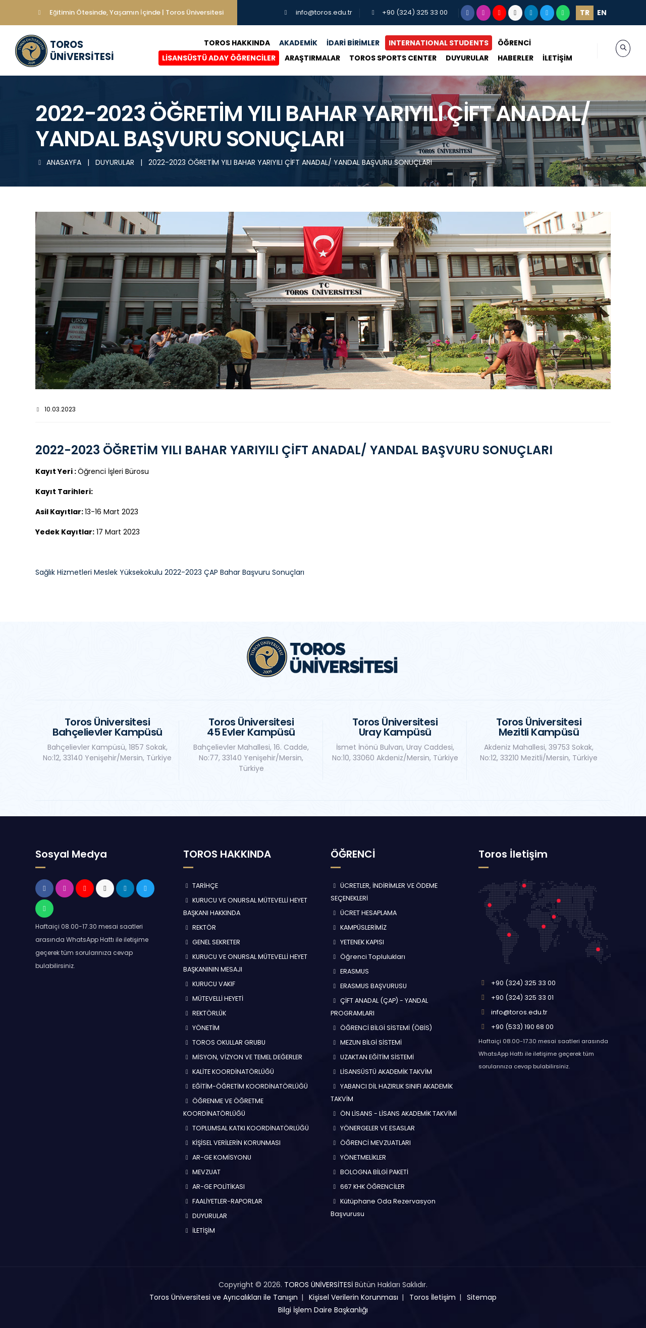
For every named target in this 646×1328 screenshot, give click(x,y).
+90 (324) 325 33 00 (415, 12)
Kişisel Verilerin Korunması (353, 1297)
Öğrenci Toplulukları (368, 956)
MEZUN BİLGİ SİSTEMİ (366, 1042)
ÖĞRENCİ (504, 43)
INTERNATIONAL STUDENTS (428, 43)
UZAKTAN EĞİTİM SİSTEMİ (372, 1057)
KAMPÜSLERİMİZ (359, 927)
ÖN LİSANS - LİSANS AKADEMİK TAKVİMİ (394, 1113)
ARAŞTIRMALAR (303, 58)
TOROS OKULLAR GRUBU (224, 1042)
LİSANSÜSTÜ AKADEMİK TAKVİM (381, 1071)
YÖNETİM (201, 1027)
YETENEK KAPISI (357, 942)
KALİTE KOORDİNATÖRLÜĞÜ (229, 1071)
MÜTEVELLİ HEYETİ (213, 998)
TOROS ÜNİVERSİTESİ (318, 1285)
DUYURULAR (457, 58)
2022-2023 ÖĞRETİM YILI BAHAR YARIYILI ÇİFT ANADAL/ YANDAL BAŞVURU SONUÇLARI (290, 162)
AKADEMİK (288, 43)
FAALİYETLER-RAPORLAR (223, 1201)
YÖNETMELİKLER (358, 1157)
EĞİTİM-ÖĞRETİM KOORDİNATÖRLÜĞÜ (245, 1086)
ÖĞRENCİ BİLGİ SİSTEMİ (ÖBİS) (381, 1027)
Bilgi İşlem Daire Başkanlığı (323, 1310)
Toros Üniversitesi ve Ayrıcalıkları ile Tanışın (223, 1297)
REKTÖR (200, 927)
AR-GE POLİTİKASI (214, 1186)
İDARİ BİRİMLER (342, 43)
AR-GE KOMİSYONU (217, 1157)
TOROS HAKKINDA (227, 43)
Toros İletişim (432, 1297)
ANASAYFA (59, 162)
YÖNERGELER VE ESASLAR (373, 1128)
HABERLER (506, 58)
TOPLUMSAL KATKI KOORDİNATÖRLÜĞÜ (246, 1128)
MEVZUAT (202, 1172)
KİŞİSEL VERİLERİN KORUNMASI (232, 1142)
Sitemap (482, 1297)
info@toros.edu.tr (324, 12)
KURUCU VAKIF (209, 984)
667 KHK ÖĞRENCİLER (368, 1186)
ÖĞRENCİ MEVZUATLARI (371, 1142)
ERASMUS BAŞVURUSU (369, 986)
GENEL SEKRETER (212, 942)
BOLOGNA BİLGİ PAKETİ (369, 1172)
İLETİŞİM (548, 58)
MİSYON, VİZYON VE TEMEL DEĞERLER (243, 1057)
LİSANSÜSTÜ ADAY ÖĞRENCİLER (209, 58)
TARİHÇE (201, 885)
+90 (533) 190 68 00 (522, 1026)
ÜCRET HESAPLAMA (364, 913)
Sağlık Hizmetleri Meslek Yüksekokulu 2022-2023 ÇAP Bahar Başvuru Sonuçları (169, 572)
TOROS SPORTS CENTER (383, 58)
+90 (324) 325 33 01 (522, 997)
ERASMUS (350, 971)
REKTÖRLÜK (205, 1013)
